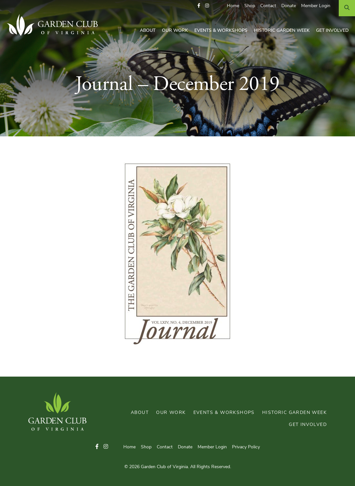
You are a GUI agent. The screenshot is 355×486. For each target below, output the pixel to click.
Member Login (315, 6)
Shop (249, 6)
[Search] (347, 8)
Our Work (175, 30)
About (147, 30)
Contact (268, 6)
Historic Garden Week (282, 30)
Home (233, 6)
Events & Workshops (221, 30)
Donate (288, 6)
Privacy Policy (246, 447)
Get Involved (332, 30)
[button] (198, 6)
